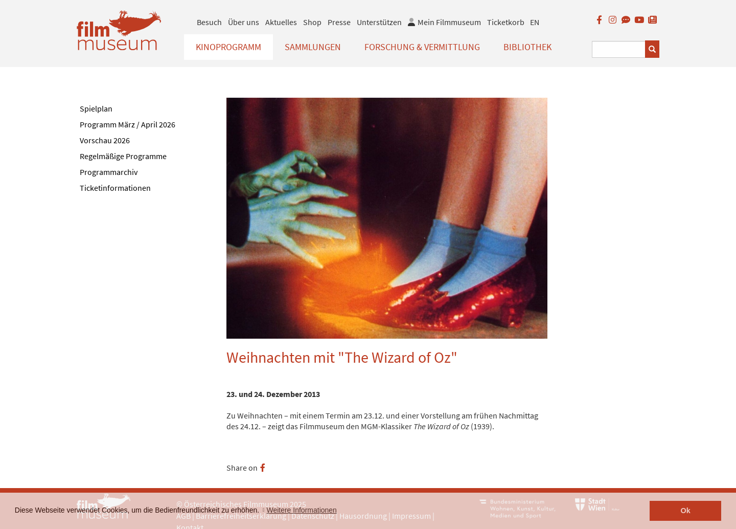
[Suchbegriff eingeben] (619, 49)
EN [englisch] (534, 22)
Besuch (209, 22)
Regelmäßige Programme (123, 156)
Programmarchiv (108, 172)
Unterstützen (379, 22)
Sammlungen (313, 47)
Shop (312, 22)
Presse (339, 22)
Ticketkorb (505, 22)
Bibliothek (527, 47)
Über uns (243, 22)
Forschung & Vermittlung (422, 47)
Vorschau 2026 (105, 140)
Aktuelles (281, 22)
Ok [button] (686, 510)
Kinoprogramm (228, 47)
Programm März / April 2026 (127, 124)
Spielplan (96, 108)
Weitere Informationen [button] (301, 510)
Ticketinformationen (115, 188)
